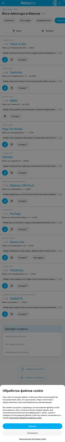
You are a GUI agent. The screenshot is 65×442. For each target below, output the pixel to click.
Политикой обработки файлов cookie (25, 418)
